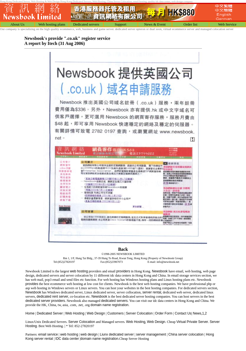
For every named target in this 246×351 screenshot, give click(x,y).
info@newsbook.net (168, 261)
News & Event (155, 24)
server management (151, 334)
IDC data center (67, 339)
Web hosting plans (51, 24)
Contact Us (183, 313)
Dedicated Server (50, 313)
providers (123, 271)
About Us (17, 24)
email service (48, 334)
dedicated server (37, 301)
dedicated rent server (52, 296)
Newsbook (160, 271)
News (197, 313)
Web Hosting (74, 313)
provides (31, 284)
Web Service (227, 24)
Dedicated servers (86, 24)
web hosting (79, 271)
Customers (115, 313)
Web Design (96, 313)
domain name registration (99, 339)
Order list (190, 24)
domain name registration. (109, 305)
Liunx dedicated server (117, 334)
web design (89, 334)
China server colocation (185, 334)
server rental (151, 292)
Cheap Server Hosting (134, 339)
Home (29, 313)
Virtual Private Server (192, 322)
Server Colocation (139, 313)
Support (120, 24)
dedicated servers (114, 301)
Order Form (163, 313)
